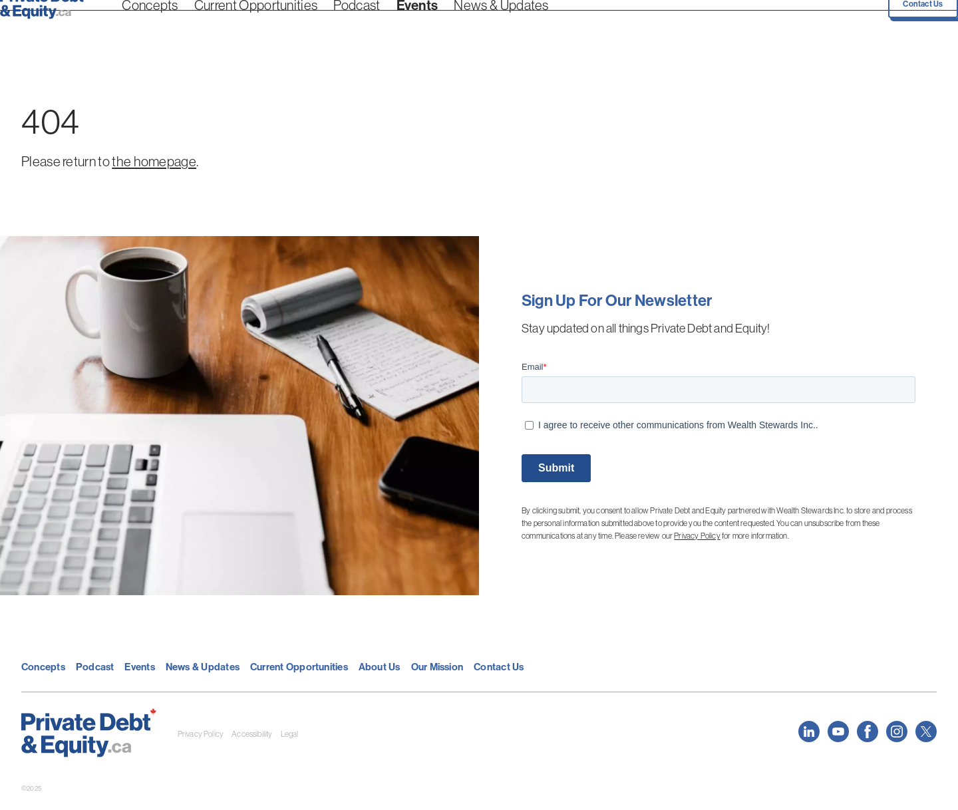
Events (351, 26)
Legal (290, 734)
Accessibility (252, 734)
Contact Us (907, 25)
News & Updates (413, 26)
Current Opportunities (231, 26)
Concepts (156, 26)
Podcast (303, 26)
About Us (379, 666)
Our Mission (437, 666)
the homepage (154, 161)
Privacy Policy (697, 536)
